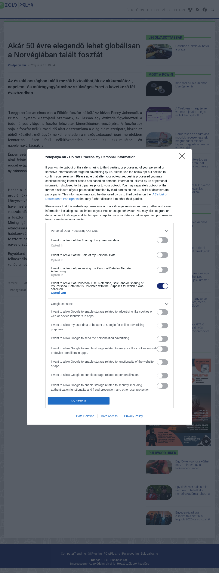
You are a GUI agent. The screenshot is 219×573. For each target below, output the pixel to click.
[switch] (162, 240)
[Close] (183, 157)
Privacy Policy (133, 416)
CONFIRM (79, 400)
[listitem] (109, 231)
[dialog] (109, 286)
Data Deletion (85, 416)
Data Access (109, 416)
